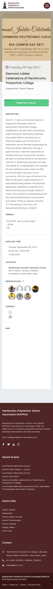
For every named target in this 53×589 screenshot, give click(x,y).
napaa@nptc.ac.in (14, 565)
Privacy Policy (34, 585)
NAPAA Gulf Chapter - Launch (16, 469)
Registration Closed (25, 103)
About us (14, 585)
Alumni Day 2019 (10, 476)
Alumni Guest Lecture (12, 517)
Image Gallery (8, 527)
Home (4, 585)
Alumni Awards (9, 524)
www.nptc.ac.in (30, 437)
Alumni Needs (8, 510)
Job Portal (7, 531)
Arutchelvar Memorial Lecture (16, 466)
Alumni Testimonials (11, 520)
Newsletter (7, 513)
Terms (23, 585)
